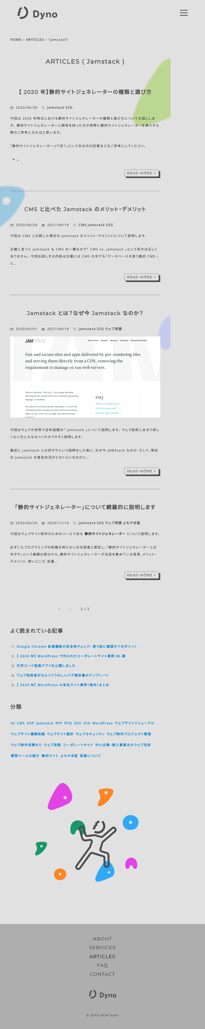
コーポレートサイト (78, 745)
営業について (90, 756)
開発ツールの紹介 (25, 756)
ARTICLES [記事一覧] (103, 956)
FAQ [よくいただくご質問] (102, 965)
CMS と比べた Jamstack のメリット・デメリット (85, 209)
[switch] (184, 13)
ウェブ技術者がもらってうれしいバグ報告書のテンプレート (63, 675)
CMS (83, 225)
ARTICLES (35, 40)
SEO (77, 723)
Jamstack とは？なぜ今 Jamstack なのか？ (85, 313)
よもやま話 (131, 523)
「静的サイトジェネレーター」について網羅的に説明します (85, 507)
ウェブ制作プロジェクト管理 (129, 734)
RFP (58, 723)
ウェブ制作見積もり (26, 745)
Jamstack (56, 107)
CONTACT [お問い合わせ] (102, 974)
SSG (69, 107)
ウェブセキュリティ (90, 734)
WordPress (102, 723)
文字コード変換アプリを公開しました (46, 666)
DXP (30, 723)
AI (13, 723)
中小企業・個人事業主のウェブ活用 (123, 745)
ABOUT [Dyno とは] (102, 939)
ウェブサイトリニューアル (134, 723)
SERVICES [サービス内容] (102, 947)
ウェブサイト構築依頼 (28, 734)
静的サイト (50, 756)
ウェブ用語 (113, 329)
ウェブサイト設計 (60, 734)
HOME (16, 40)
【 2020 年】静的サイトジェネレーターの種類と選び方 (85, 92)
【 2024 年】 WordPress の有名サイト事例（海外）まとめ (63, 685)
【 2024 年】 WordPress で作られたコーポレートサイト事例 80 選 (71, 656)
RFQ (68, 723)
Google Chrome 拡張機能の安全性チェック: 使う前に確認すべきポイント (77, 647)
